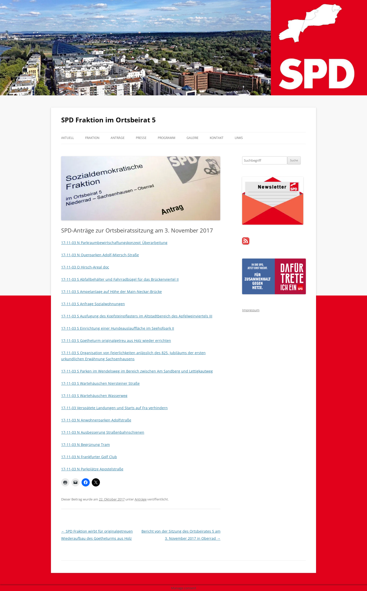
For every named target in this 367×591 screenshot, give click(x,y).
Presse (141, 138)
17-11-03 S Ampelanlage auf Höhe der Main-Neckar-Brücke (111, 291)
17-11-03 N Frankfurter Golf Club (89, 456)
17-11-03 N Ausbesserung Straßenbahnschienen (102, 432)
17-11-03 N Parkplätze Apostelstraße (92, 469)
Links (239, 138)
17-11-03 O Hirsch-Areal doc (85, 267)
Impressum (250, 310)
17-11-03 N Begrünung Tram (85, 444)
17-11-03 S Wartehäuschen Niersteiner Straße (100, 383)
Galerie (193, 138)
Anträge (118, 138)
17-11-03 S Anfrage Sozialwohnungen (93, 303)
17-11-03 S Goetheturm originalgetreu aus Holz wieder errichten (116, 340)
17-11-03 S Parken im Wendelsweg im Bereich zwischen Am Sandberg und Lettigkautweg (137, 371)
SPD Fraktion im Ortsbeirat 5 (108, 119)
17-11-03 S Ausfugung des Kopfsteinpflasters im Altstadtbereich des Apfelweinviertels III (136, 316)
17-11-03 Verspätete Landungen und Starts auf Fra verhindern (114, 407)
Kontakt (217, 138)
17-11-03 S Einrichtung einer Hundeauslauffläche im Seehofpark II (117, 328)
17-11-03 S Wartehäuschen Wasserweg (94, 395)
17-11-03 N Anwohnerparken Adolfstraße (96, 420)
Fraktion (92, 138)
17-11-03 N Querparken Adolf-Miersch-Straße (100, 254)
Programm (166, 138)
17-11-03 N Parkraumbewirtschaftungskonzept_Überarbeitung (114, 242)
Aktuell (67, 138)
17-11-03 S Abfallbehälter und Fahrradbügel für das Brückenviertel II (120, 279)
